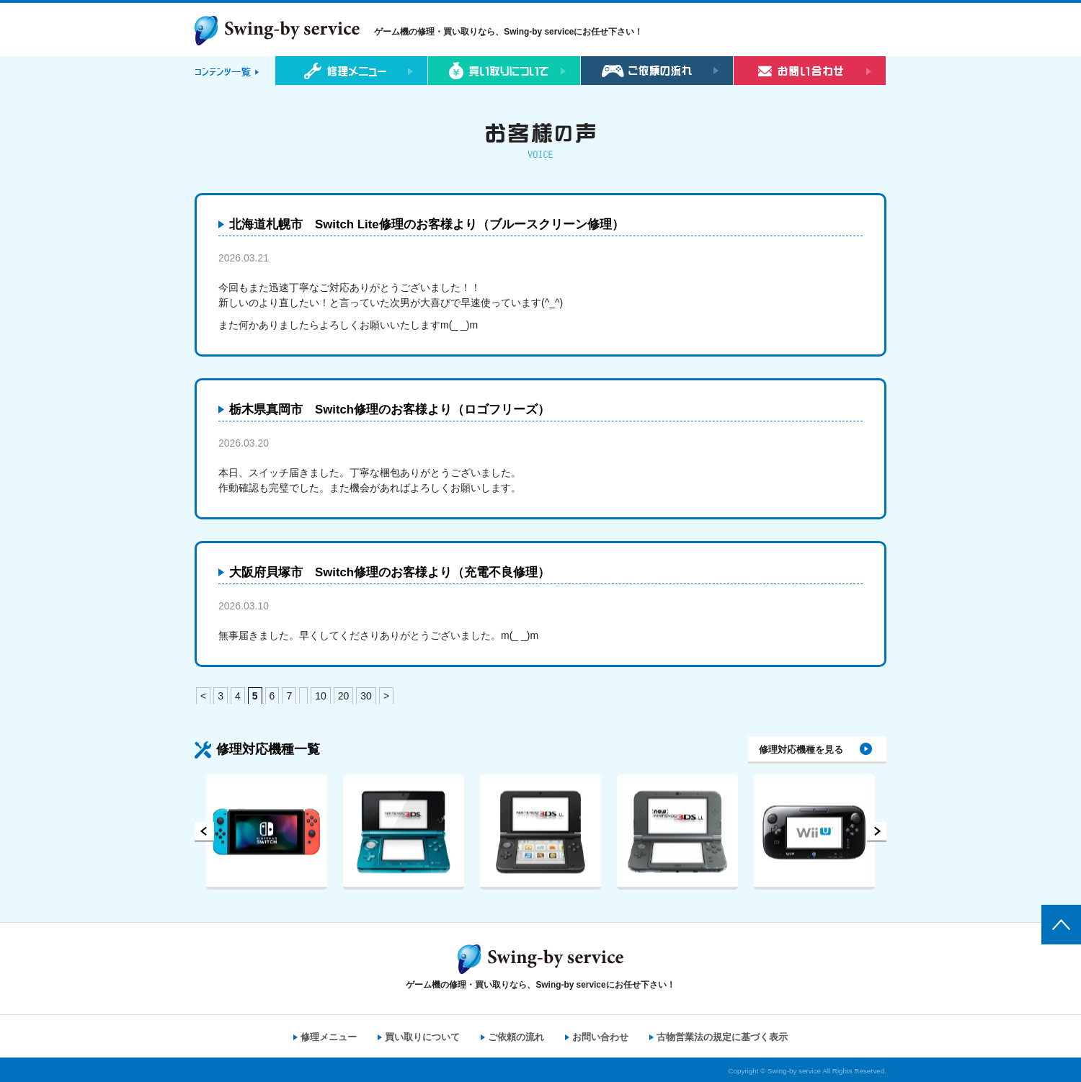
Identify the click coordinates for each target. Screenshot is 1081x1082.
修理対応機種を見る (801, 749)
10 (320, 696)
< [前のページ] (203, 696)
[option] (266, 832)
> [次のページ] (386, 696)
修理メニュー (329, 1037)
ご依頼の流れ (516, 1037)
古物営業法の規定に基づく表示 (722, 1037)
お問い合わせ (600, 1037)
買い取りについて (422, 1037)
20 (344, 696)
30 (366, 696)
